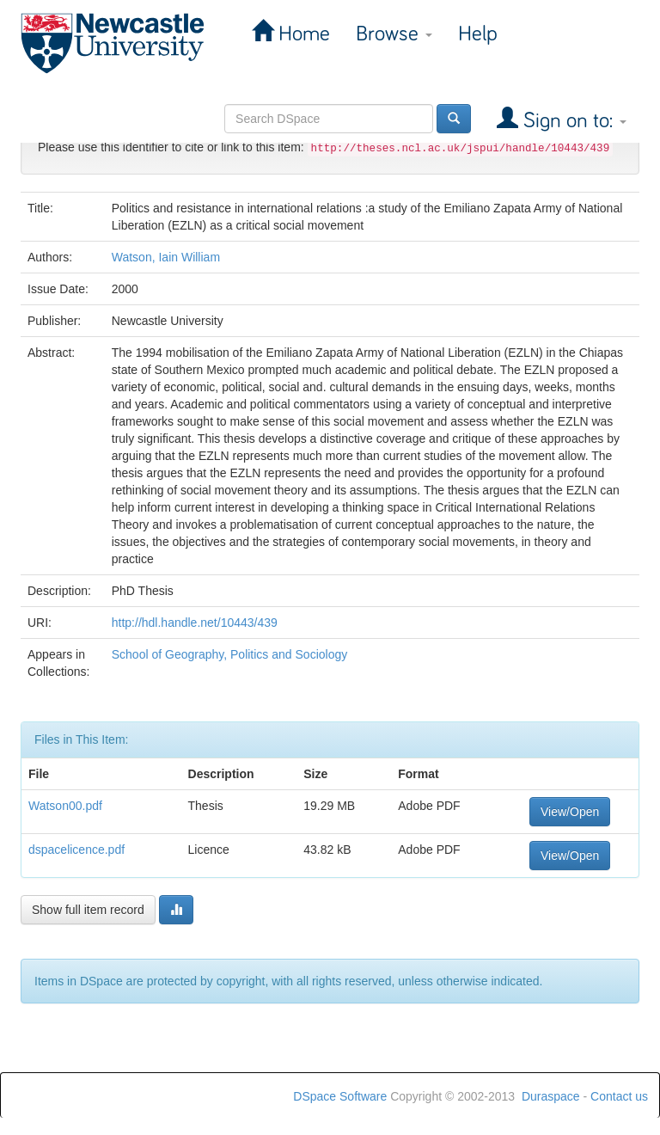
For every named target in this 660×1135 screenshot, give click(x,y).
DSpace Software (340, 1096)
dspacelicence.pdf (76, 849)
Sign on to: (572, 121)
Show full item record (88, 910)
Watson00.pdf (65, 806)
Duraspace (551, 1096)
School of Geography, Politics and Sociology (229, 654)
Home (301, 34)
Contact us (619, 1096)
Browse (394, 34)
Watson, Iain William (166, 257)
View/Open (570, 812)
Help (478, 34)
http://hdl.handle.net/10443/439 (195, 622)
